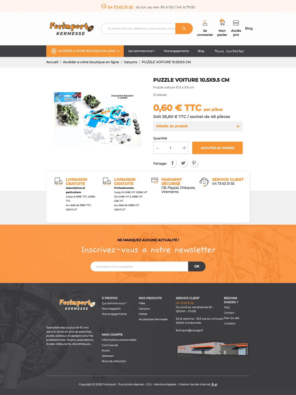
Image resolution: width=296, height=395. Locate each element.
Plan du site (231, 318)
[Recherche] (147, 28)
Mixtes (143, 314)
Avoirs (106, 350)
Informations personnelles (119, 339)
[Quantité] (170, 148)
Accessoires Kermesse (153, 319)
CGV (149, 384)
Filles (142, 303)
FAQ (227, 307)
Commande (110, 345)
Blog (249, 28)
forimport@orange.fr (189, 330)
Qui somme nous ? (114, 303)
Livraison (230, 323)
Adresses (107, 355)
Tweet (183, 163)
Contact (229, 312)
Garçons (144, 308)
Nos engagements (114, 314)
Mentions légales (165, 384)
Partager (172, 163)
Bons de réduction (114, 361)
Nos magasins (111, 308)
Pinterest (194, 163)
